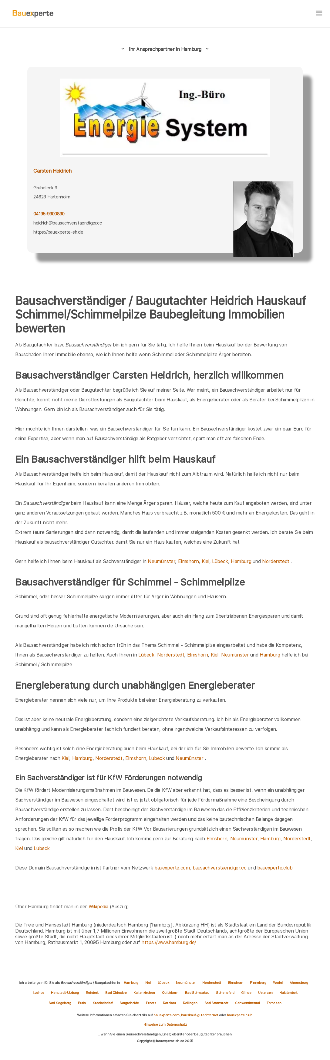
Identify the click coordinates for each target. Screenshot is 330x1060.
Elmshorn (188, 561)
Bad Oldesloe (116, 993)
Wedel (278, 983)
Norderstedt (275, 561)
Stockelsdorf (103, 1003)
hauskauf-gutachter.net (199, 1015)
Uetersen (265, 993)
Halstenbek (288, 993)
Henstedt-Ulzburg (65, 993)
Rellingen (190, 1003)
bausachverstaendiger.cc (220, 868)
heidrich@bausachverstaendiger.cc (67, 223)
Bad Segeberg (60, 1003)
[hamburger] (319, 13)
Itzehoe (39, 993)
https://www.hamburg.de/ (168, 942)
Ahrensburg (299, 983)
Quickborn (170, 993)
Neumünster (161, 561)
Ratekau (170, 1003)
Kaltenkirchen (144, 993)
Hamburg (241, 561)
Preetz (151, 1003)
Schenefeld (225, 993)
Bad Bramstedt (216, 1003)
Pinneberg (258, 983)
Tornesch (274, 1003)
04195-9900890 (49, 213)
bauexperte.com (172, 868)
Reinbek (92, 993)
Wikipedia (99, 907)
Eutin (82, 1003)
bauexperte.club (274, 868)
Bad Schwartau (197, 993)
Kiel (205, 561)
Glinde (246, 993)
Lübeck (220, 561)
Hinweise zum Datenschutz (165, 1024)
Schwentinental (248, 1003)
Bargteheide (130, 1003)
